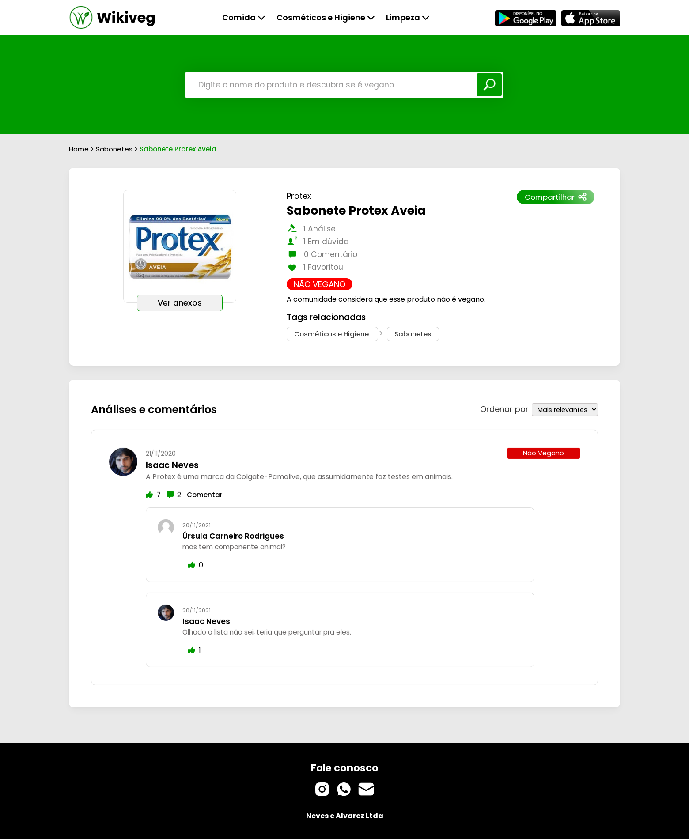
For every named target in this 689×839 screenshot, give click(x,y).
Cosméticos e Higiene (325, 17)
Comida (243, 17)
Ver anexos (180, 303)
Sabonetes (115, 149)
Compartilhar (556, 197)
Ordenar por (504, 404)
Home (79, 149)
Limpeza (408, 17)
